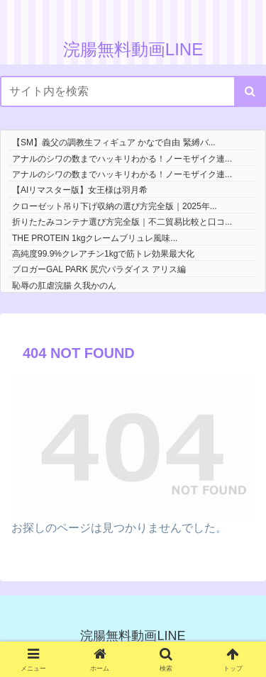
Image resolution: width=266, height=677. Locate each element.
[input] (133, 91)
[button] (250, 91)
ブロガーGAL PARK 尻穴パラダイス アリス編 (99, 269)
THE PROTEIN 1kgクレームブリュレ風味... (94, 238)
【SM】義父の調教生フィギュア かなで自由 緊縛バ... (114, 142)
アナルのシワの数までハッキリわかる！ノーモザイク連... (122, 159)
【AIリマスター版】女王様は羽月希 (80, 190)
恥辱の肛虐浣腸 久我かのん (64, 286)
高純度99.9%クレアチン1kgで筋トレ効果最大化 (103, 254)
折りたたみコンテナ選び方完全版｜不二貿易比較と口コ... (122, 222)
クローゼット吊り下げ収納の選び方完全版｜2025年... (114, 206)
